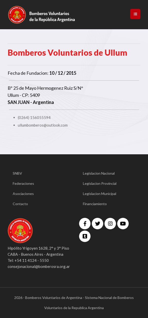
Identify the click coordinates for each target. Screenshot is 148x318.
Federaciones (23, 183)
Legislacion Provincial (99, 183)
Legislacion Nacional (99, 173)
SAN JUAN (18, 102)
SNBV (17, 173)
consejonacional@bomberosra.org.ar (39, 266)
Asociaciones (23, 193)
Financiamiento (95, 204)
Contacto (20, 204)
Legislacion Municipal (99, 193)
